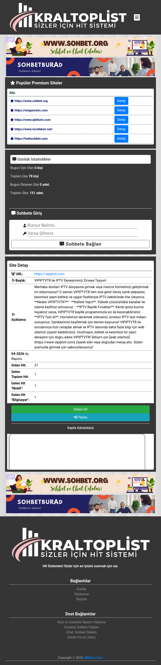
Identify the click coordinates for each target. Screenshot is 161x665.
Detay (121, 101)
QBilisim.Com (93, 658)
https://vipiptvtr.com (49, 274)
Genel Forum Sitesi (82, 637)
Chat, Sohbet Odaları (81, 632)
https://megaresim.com (29, 110)
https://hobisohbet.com (29, 138)
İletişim (81, 599)
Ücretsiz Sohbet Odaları (81, 627)
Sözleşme (81, 594)
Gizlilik (81, 589)
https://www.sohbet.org (29, 101)
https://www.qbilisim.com (30, 120)
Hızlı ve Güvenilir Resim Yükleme (81, 622)
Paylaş (80, 417)
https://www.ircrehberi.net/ (31, 129)
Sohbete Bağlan (80, 244)
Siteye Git (81, 409)
